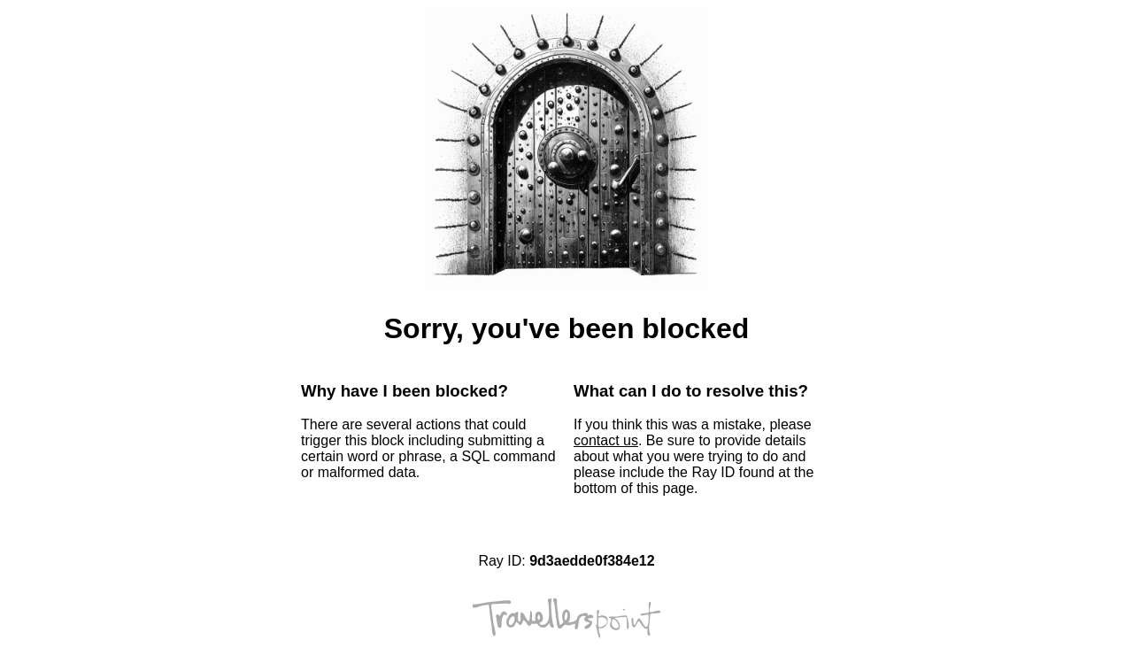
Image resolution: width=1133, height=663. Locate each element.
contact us (606, 440)
